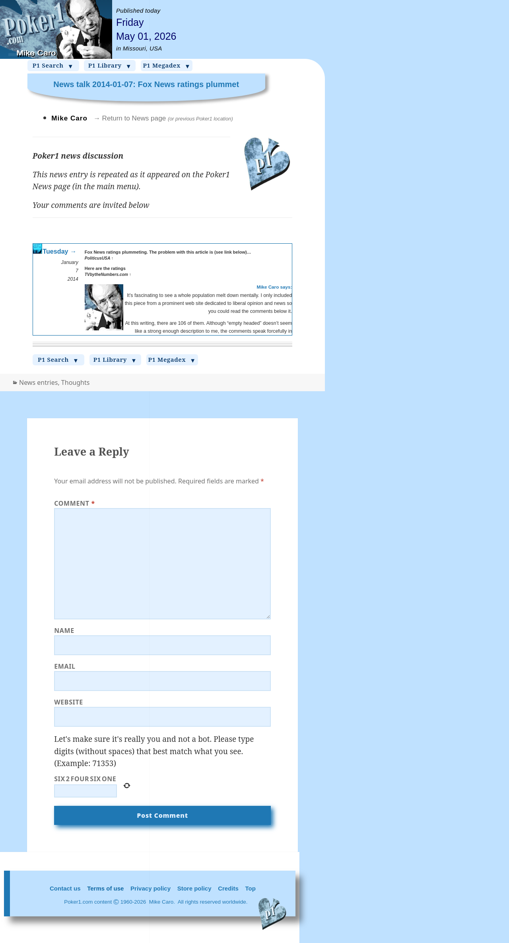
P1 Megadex (166, 65)
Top (250, 888)
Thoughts (75, 382)
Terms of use (105, 888)
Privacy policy (150, 888)
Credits (228, 888)
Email (65, 666)
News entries (38, 382)
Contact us (65, 888)
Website (68, 702)
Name (64, 630)
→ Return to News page (163, 118)
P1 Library (110, 65)
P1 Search (53, 65)
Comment (74, 503)
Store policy (194, 888)
